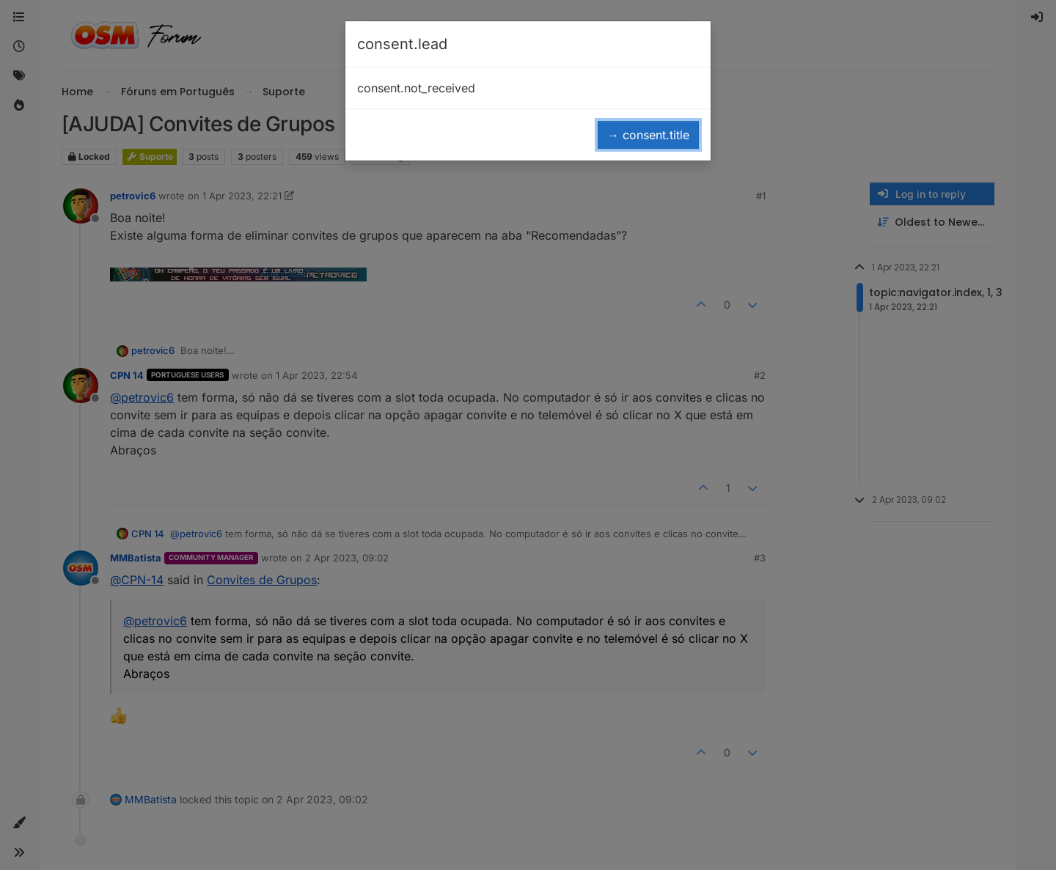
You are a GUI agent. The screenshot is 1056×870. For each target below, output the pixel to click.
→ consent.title (648, 135)
